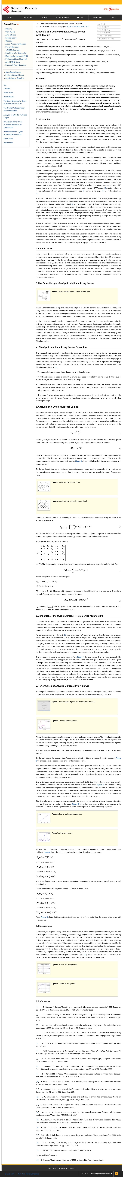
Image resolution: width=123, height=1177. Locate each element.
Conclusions (8, 139)
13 (37, 1105)
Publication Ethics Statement (15, 59)
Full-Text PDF (103, 27)
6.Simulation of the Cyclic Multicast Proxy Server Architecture (69, 616)
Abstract (101, 24)
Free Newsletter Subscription (15, 53)
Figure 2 (78, 461)
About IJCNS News (12, 62)
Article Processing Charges (15, 44)
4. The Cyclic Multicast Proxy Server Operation (61, 347)
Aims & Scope (10, 35)
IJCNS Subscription (12, 50)
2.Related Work (44, 248)
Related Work (8, 97)
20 (85, 955)
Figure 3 (55, 501)
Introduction (8, 93)
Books (45, 17)
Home (10, 17)
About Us (97, 17)
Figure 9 (39, 889)
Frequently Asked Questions (15, 65)
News (80, 17)
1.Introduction (43, 119)
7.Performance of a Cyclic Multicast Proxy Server (62, 686)
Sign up (83, 1174)
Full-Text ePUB (103, 33)
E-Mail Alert (9, 1174)
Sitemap (64, 1168)
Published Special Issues (14, 75)
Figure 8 (47, 852)
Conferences (62, 17)
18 (56, 367)
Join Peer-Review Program (28, 1174)
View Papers (9, 32)
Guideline (8, 41)
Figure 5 (55, 721)
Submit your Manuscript (100, 1174)
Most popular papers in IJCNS (16, 56)
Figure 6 (100, 785)
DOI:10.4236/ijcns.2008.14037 (78, 27)
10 (72, 204)
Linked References (105, 36)
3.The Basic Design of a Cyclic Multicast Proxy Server (65, 283)
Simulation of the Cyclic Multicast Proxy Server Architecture (12, 125)
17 (37, 1135)
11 (37, 1089)
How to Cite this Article (106, 39)
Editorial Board (10, 38)
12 (37, 1097)
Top (4, 85)
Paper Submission (11, 47)
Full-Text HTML (103, 30)
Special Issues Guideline (14, 78)
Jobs (114, 17)
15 (37, 1120)
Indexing (8, 29)
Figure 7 (75, 804)
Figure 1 (55, 291)
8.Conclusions (44, 926)
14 (37, 1112)
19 (65, 635)
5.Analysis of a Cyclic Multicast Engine (57, 407)
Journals (28, 17)
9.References (43, 1001)
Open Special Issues (12, 72)
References (8, 143)
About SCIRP (56, 1168)
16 (37, 1127)
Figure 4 (80, 657)
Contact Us (72, 1168)
